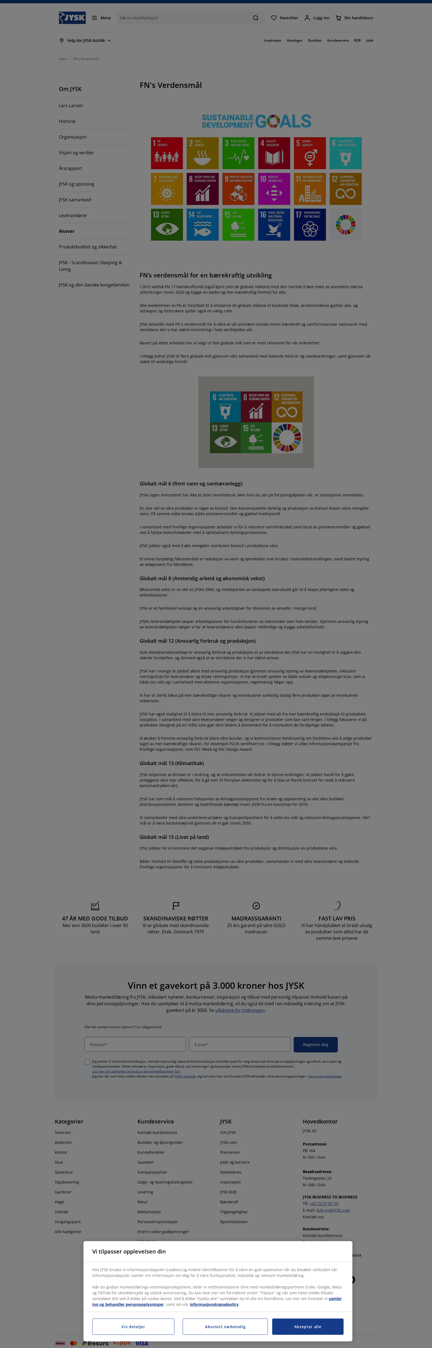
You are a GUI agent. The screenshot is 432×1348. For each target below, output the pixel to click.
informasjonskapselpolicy (214, 1304)
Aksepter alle (307, 1326)
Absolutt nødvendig (225, 1326)
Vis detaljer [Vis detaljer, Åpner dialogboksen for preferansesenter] (133, 1326)
